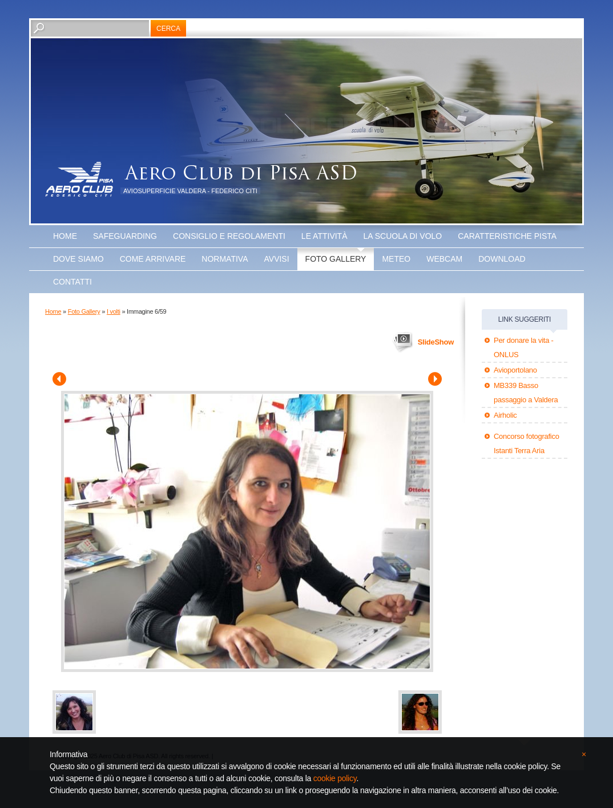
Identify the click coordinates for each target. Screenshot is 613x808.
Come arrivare (153, 258)
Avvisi (276, 258)
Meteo (396, 258)
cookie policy (335, 778)
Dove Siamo (78, 258)
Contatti (72, 281)
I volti (113, 311)
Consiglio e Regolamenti (229, 236)
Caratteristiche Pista (507, 236)
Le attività (324, 236)
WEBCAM (444, 258)
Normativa (224, 258)
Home (65, 236)
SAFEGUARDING (125, 236)
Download (501, 258)
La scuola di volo (403, 236)
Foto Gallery (335, 258)
